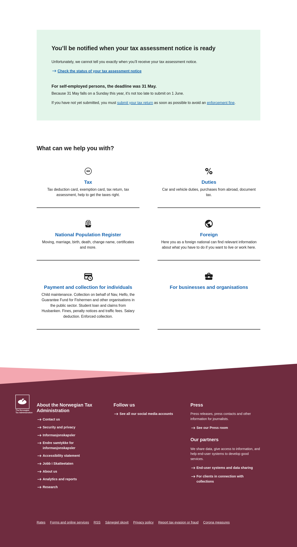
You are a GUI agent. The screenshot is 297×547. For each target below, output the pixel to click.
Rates (41, 522)
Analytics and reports (60, 479)
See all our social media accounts (146, 414)
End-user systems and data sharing (225, 468)
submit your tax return (135, 103)
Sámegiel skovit (117, 522)
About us (50, 471)
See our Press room (212, 428)
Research (50, 487)
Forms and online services (69, 522)
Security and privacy (59, 427)
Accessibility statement (61, 455)
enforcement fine (221, 103)
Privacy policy (143, 522)
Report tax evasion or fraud (178, 522)
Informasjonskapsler (59, 435)
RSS (97, 522)
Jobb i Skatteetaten (58, 463)
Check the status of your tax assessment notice (100, 71)
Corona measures (216, 522)
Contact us (51, 419)
